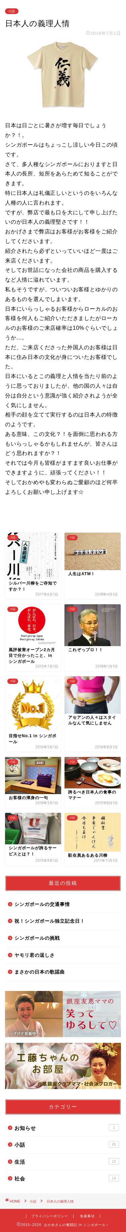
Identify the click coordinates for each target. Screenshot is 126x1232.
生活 (66, 1161)
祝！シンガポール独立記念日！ (49, 921)
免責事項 (87, 1216)
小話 (11, 11)
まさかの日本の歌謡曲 (39, 972)
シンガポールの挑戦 (37, 938)
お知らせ (66, 1127)
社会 (66, 1178)
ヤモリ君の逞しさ (34, 955)
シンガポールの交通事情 (42, 904)
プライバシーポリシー (49, 1216)
